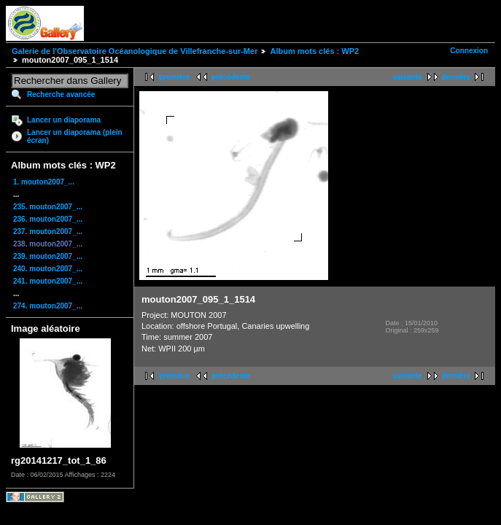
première (174, 77)
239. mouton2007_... (47, 256)
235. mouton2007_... (47, 207)
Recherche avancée (61, 94)
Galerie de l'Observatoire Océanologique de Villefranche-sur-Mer (134, 51)
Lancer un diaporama (64, 120)
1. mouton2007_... (43, 182)
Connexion (469, 51)
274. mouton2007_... (47, 306)
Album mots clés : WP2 (314, 51)
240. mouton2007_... (47, 269)
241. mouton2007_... (47, 281)
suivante (407, 77)
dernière (456, 77)
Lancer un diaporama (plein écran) (75, 136)
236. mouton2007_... (47, 219)
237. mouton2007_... (47, 232)
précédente (230, 77)
